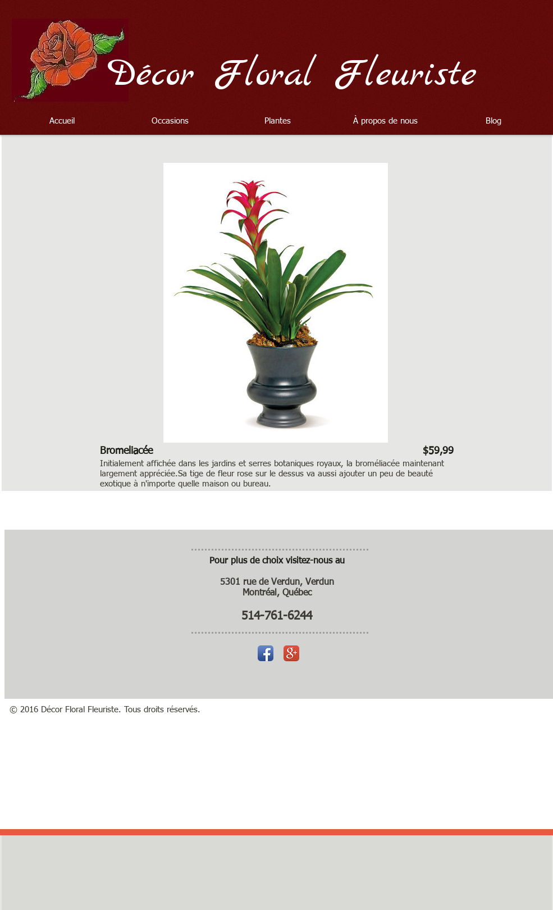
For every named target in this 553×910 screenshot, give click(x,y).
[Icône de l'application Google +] (291, 653)
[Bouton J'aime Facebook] (499, 102)
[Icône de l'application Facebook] (265, 653)
